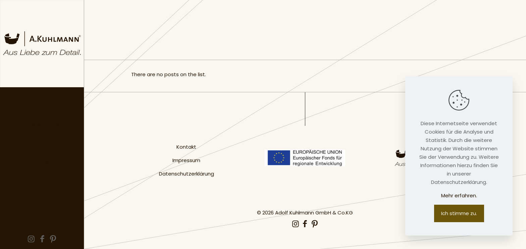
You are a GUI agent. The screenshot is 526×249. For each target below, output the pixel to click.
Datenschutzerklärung (186, 173)
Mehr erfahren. (459, 195)
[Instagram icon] (31, 239)
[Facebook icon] (42, 239)
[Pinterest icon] (53, 239)
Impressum (186, 160)
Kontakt (186, 146)
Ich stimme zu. (459, 213)
